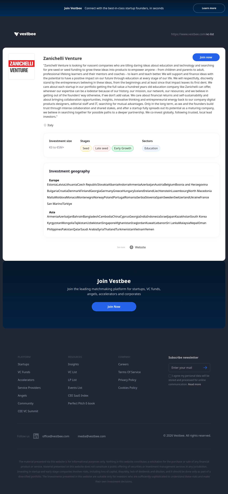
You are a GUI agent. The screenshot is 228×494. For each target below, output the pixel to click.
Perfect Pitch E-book (81, 403)
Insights (73, 364)
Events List (75, 388)
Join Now (114, 307)
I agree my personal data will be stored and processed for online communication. (189, 380)
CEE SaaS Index (78, 395)
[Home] (25, 34)
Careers (123, 364)
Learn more (209, 8)
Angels (22, 395)
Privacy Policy (127, 380)
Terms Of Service (129, 372)
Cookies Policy (127, 388)
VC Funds (24, 372)
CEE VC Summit (28, 411)
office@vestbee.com (55, 436)
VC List (72, 372)
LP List (72, 380)
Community (25, 403)
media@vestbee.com (92, 436)
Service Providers (29, 388)
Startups (23, 364)
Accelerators (26, 380)
